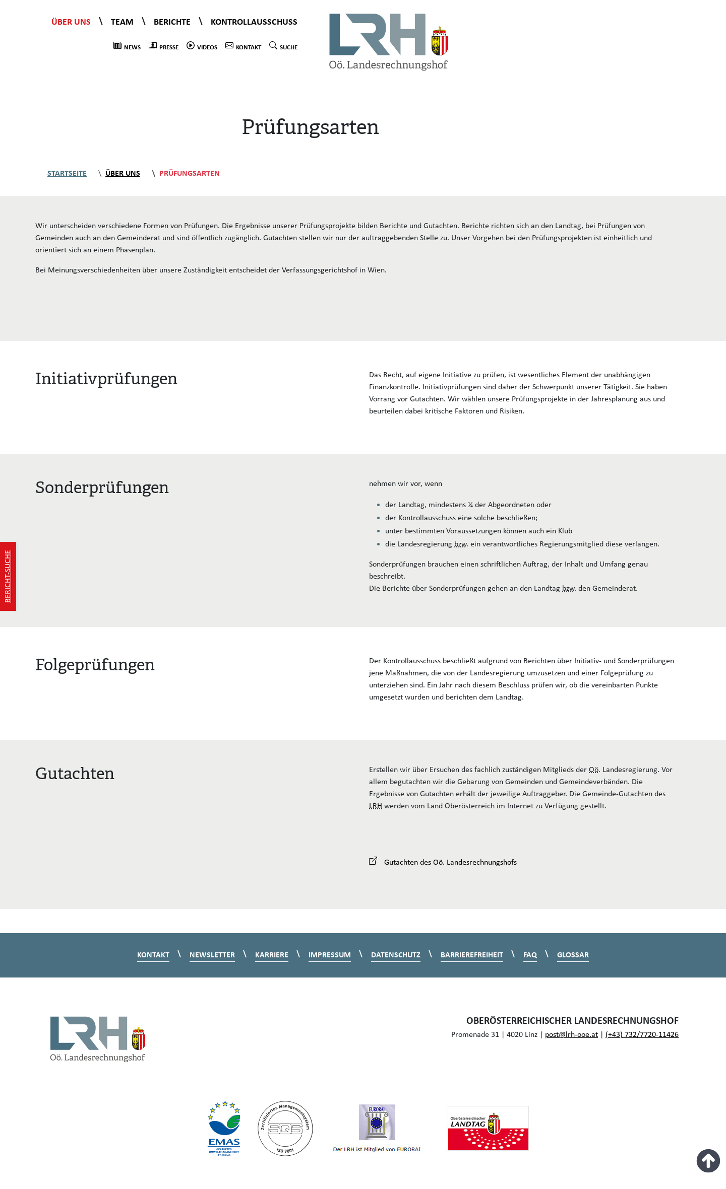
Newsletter (212, 955)
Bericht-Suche (8, 576)
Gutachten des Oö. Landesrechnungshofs (443, 863)
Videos (202, 46)
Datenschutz (395, 955)
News (127, 46)
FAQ (530, 955)
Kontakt (243, 46)
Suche (283, 46)
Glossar (573, 955)
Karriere (271, 955)
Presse (163, 46)
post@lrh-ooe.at (571, 1035)
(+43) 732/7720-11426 (642, 1035)
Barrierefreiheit (472, 955)
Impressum (330, 955)
